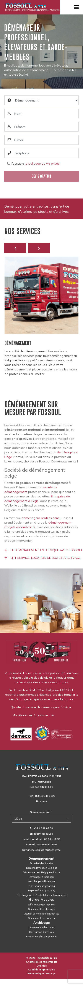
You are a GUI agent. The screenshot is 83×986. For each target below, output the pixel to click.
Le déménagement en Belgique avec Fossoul (44, 550)
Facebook (62, 715)
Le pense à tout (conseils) (41, 890)
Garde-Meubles (41, 899)
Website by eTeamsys (41, 973)
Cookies (41, 965)
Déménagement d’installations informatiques (42, 895)
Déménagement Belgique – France (41, 872)
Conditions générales (41, 969)
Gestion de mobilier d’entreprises (41, 913)
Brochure (41, 801)
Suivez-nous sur (41, 812)
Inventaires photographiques (41, 936)
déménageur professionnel (41, 518)
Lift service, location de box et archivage (43, 558)
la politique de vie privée (42, 163)
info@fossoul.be (41, 833)
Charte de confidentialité (41, 961)
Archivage (41, 923)
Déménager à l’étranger (41, 876)
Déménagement (42, 858)
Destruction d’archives (41, 932)
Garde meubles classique (41, 909)
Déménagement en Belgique (41, 867)
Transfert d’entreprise (41, 863)
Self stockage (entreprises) (41, 904)
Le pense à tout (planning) (41, 886)
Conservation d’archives (42, 927)
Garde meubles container (41, 918)
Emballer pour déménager (41, 881)
